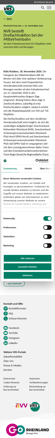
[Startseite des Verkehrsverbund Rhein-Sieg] (9, 10)
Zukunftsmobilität (13, 356)
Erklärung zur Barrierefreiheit (11, 388)
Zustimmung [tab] (10, 168)
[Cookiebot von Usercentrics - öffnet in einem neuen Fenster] (39, 161)
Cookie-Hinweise (11, 382)
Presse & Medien (12, 365)
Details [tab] (28, 168)
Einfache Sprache (43, 2)
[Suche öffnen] (42, 7)
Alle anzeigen (15, 283)
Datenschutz (9, 378)
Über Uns (8, 361)
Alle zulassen (27, 258)
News (9, 19)
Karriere (8, 369)
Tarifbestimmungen (38, 382)
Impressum (34, 378)
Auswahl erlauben (27, 267)
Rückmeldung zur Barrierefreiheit (37, 388)
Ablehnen (27, 275)
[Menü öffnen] (49, 7)
